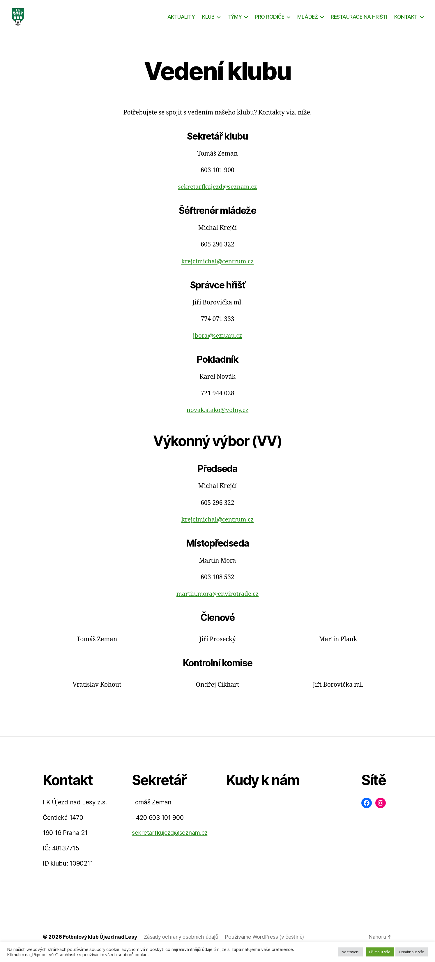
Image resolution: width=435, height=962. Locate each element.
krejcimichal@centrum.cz (217, 270)
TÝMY (234, 21)
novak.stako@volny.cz (217, 419)
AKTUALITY (181, 21)
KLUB (208, 21)
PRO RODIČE (269, 21)
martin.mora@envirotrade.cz (217, 603)
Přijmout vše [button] (379, 951)
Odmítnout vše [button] (412, 951)
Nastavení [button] (350, 951)
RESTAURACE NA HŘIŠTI (359, 21)
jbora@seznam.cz (217, 344)
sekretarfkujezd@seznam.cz (217, 196)
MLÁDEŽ (307, 21)
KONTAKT (406, 21)
